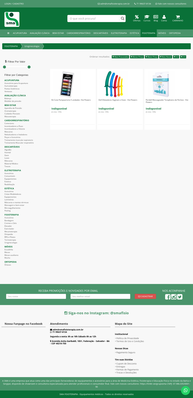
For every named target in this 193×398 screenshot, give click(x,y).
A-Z (176, 57)
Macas (7, 252)
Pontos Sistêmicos (12, 88)
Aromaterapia (10, 111)
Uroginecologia (31, 46)
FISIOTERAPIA (148, 33)
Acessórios (9, 173)
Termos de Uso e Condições (130, 341)
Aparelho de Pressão (13, 108)
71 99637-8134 (142, 3)
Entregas (120, 366)
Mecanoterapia (10, 231)
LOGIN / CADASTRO (14, 3)
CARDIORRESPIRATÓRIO (78, 33)
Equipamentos (10, 179)
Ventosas (8, 91)
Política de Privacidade (127, 338)
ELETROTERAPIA (119, 33)
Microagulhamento (12, 208)
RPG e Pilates (9, 237)
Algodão (7, 149)
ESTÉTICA (134, 33)
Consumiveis (9, 176)
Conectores (9, 123)
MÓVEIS (162, 33)
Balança (7, 98)
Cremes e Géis (10, 223)
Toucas (7, 166)
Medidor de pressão (12, 101)
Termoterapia (10, 240)
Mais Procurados (120, 57)
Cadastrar (145, 296)
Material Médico (11, 163)
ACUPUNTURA (20, 33)
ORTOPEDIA (175, 33)
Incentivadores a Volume (14, 129)
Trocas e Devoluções (126, 372)
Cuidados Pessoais (12, 113)
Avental (7, 152)
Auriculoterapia (10, 86)
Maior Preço (152, 57)
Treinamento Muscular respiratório (19, 142)
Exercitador (9, 228)
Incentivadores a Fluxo (13, 126)
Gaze (6, 155)
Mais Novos (165, 57)
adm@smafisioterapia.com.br (114, 3)
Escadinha (8, 249)
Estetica (7, 181)
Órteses (7, 265)
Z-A (183, 57)
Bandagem (9, 220)
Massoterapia (10, 116)
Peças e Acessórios (12, 137)
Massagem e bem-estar (14, 205)
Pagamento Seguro (125, 352)
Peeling (7, 210)
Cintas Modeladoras (12, 194)
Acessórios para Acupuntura (16, 83)
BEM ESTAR (58, 33)
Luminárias (9, 199)
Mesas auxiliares (11, 255)
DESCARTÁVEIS (100, 33)
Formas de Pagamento (127, 369)
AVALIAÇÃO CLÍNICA (39, 33)
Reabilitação (9, 184)
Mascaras (8, 131)
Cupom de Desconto (126, 363)
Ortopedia (8, 234)
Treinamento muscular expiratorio (18, 140)
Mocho (7, 258)
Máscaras (8, 161)
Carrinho (177, 19)
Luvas (6, 158)
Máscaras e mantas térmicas (16, 202)
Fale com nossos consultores (170, 3)
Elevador (8, 226)
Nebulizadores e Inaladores (15, 134)
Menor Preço (137, 57)
